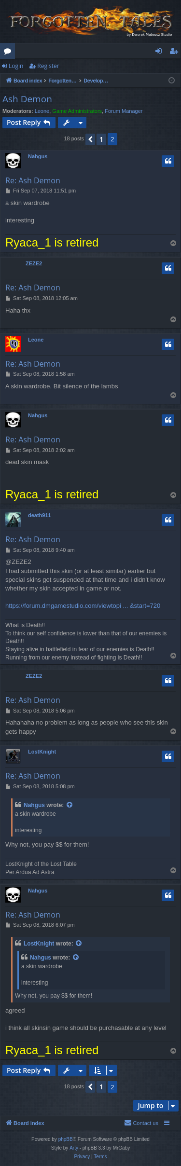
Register (48, 66)
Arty (74, 1148)
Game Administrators (77, 111)
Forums (9, 52)
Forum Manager (123, 111)
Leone (42, 111)
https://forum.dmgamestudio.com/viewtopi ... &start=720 (82, 605)
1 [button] (101, 139)
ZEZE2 (34, 263)
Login (16, 66)
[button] (90, 139)
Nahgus (37, 156)
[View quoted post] (70, 805)
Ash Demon (27, 99)
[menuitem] (141, 1123)
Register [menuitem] (175, 52)
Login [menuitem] (160, 52)
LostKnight (42, 751)
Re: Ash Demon (32, 180)
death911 (39, 515)
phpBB (65, 1139)
